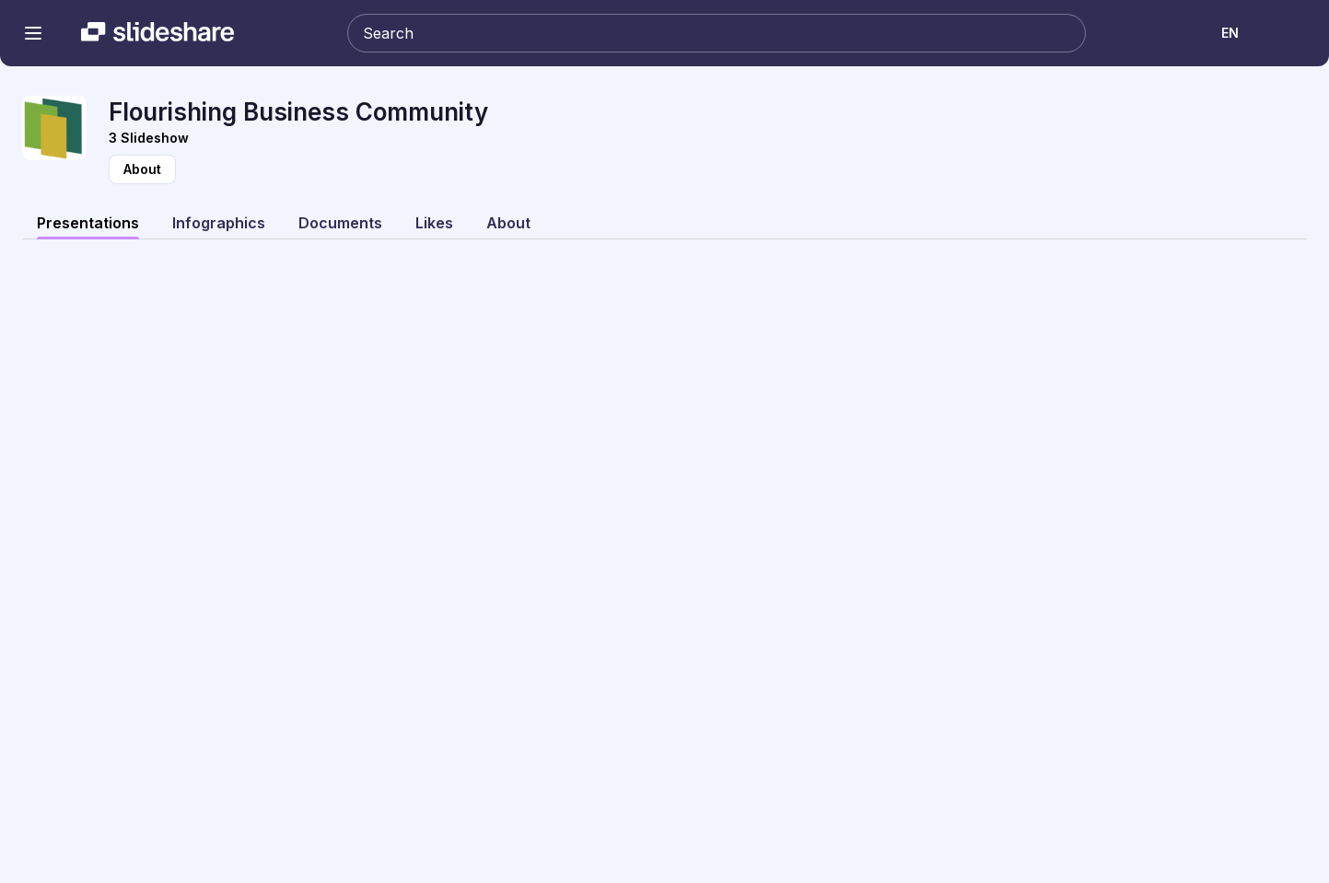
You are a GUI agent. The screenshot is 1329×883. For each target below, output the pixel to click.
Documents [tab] (340, 223)
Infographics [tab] (218, 223)
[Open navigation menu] (33, 33)
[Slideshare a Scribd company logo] (157, 33)
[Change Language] (1231, 33)
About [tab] (508, 223)
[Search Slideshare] (716, 33)
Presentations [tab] (88, 223)
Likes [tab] (434, 223)
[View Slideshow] (708, 138)
